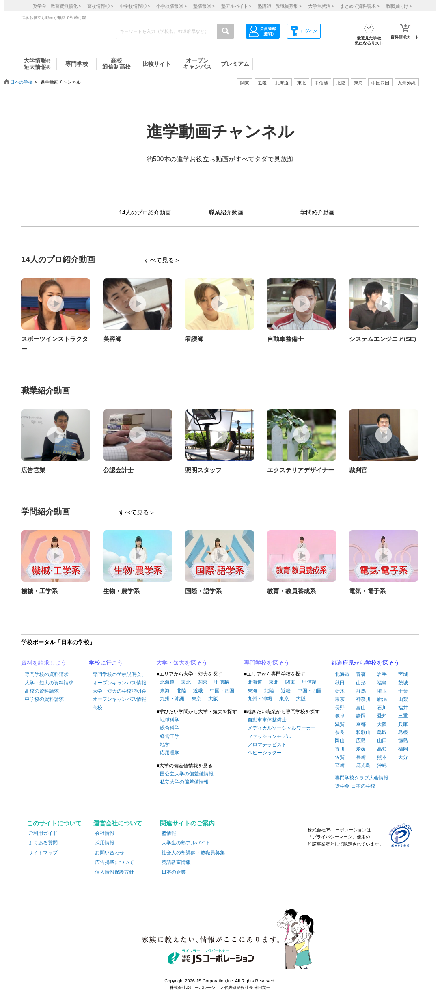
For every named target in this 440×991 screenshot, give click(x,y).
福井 (403, 707)
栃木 (340, 691)
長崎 (361, 757)
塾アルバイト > (236, 6)
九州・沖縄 (172, 699)
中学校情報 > (135, 6)
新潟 (382, 699)
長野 (340, 707)
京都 (361, 724)
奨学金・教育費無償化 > (57, 6)
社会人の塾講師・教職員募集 (193, 852)
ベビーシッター (265, 753)
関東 (202, 682)
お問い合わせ (109, 852)
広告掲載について (114, 862)
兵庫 (403, 724)
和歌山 (363, 732)
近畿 (198, 690)
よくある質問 (43, 843)
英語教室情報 (176, 862)
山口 (382, 740)
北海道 (282, 82)
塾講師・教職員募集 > (280, 6)
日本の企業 (174, 872)
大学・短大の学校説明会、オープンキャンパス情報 (122, 695)
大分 (403, 757)
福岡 (403, 749)
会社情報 (104, 833)
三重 (403, 716)
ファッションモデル (269, 736)
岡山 (340, 740)
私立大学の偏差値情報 (184, 782)
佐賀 (340, 757)
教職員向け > (399, 6)
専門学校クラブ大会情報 (361, 778)
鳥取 (382, 732)
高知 (382, 749)
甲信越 (221, 682)
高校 (97, 707)
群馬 (361, 691)
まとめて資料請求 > (360, 6)
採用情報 (104, 843)
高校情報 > (100, 6)
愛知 (382, 716)
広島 (361, 740)
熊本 (382, 757)
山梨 (403, 699)
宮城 (403, 674)
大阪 (213, 699)
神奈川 (363, 699)
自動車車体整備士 (267, 720)
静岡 (361, 716)
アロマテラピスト (267, 744)
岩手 (382, 674)
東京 (196, 699)
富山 (361, 707)
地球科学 (169, 720)
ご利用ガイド (43, 833)
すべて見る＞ (162, 260)
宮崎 (340, 765)
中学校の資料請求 (44, 699)
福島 (382, 683)
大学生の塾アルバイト (186, 843)
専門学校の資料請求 (47, 674)
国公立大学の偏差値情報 (187, 774)
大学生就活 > (321, 6)
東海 (165, 690)
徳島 (403, 740)
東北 (186, 682)
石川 (382, 707)
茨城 (403, 683)
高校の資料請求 (42, 691)
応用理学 (169, 753)
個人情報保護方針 (114, 872)
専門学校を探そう (266, 662)
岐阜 (340, 716)
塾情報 (169, 833)
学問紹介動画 (317, 212)
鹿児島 (363, 765)
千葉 (403, 691)
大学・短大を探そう (181, 662)
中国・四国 (222, 690)
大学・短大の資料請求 (49, 683)
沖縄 (382, 765)
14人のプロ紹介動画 (145, 212)
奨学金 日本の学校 (355, 786)
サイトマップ (43, 852)
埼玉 (382, 691)
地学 (165, 744)
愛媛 (361, 749)
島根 (403, 732)
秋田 (340, 683)
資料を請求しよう (44, 662)
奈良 (340, 732)
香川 (340, 749)
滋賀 (340, 724)
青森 (361, 674)
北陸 (181, 690)
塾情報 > (204, 6)
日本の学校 (21, 82)
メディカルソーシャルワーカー (282, 728)
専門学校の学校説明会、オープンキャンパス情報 (119, 678)
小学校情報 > (171, 6)
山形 (361, 683)
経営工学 (169, 736)
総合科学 (169, 728)
